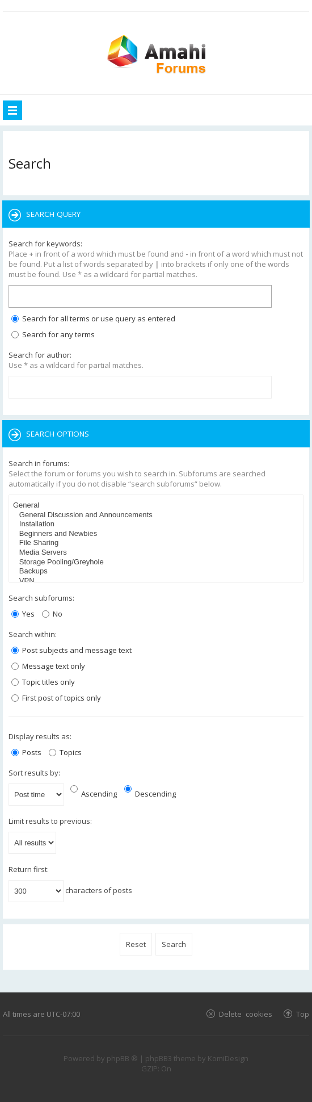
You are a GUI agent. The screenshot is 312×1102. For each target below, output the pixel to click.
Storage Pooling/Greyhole (157, 562)
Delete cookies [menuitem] (245, 1013)
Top (302, 1013)
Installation (157, 524)
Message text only (48, 666)
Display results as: (40, 736)
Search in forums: (39, 463)
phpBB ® (122, 1058)
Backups (157, 571)
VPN (157, 581)
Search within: (33, 634)
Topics (65, 752)
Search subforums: (41, 598)
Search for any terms (53, 334)
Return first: (29, 869)
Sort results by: (34, 773)
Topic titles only (43, 682)
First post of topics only (56, 698)
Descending (150, 794)
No (52, 614)
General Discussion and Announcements (157, 515)
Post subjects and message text (71, 650)
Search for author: (40, 355)
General (157, 505)
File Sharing (157, 543)
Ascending (93, 794)
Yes (23, 614)
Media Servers (157, 553)
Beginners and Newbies (157, 534)
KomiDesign (228, 1058)
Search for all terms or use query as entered (93, 318)
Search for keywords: (45, 243)
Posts (26, 752)
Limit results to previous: (50, 821)
